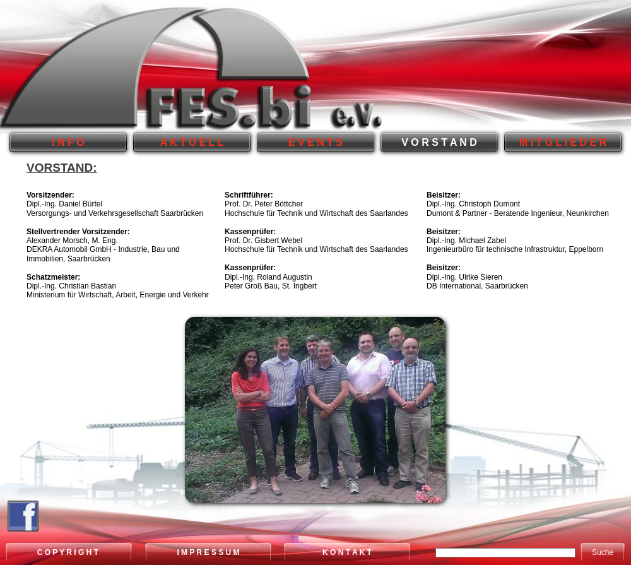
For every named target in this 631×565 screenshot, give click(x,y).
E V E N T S (315, 142)
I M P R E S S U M (208, 552)
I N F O (68, 142)
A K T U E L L (191, 142)
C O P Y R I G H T (69, 552)
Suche (602, 552)
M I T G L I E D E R (562, 142)
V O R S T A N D (439, 142)
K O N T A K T (347, 552)
